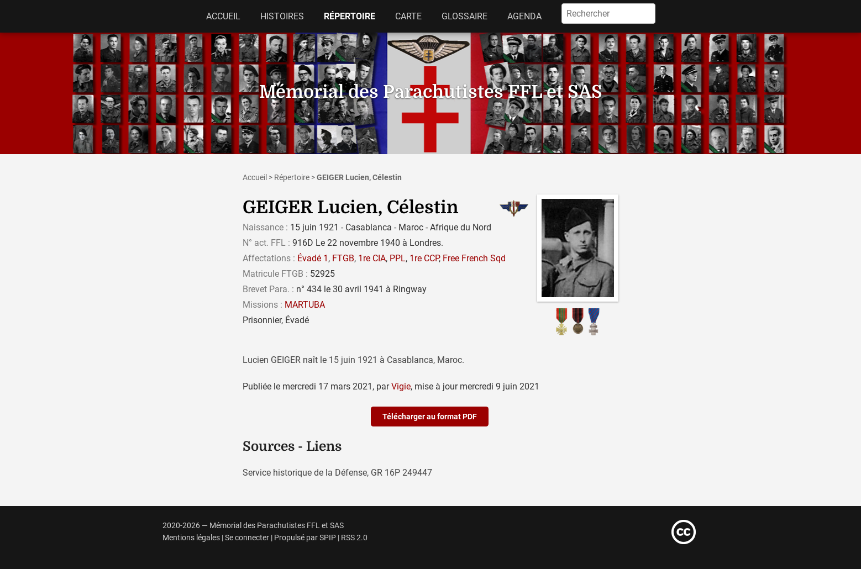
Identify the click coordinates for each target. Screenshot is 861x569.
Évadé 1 (312, 258)
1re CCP (424, 258)
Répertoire (349, 16)
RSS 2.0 (354, 537)
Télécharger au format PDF (429, 416)
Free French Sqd (474, 258)
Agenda (524, 16)
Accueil (223, 16)
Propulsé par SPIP (305, 537)
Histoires (282, 16)
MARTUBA (305, 304)
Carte (408, 16)
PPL (398, 258)
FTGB (343, 258)
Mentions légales (191, 537)
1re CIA (372, 258)
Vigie (401, 386)
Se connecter (247, 537)
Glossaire (464, 16)
